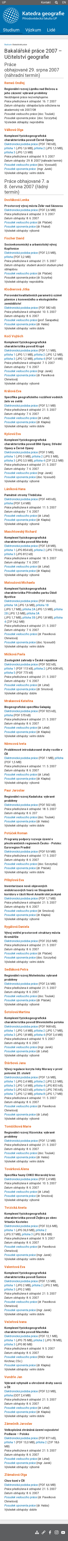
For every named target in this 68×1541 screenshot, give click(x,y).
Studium (7, 45)
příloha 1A (10, 605)
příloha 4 (39, 358)
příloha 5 (9, 672)
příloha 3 (9, 152)
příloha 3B (28, 617)
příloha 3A (33, 613)
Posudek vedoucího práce (20, 222)
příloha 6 (39, 1089)
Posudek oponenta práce (20, 226)
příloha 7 (9, 1094)
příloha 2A (28, 609)
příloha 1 (9, 148)
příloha (8, 257)
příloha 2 (39, 148)
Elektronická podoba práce (21, 144)
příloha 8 (39, 1094)
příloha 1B (42, 605)
